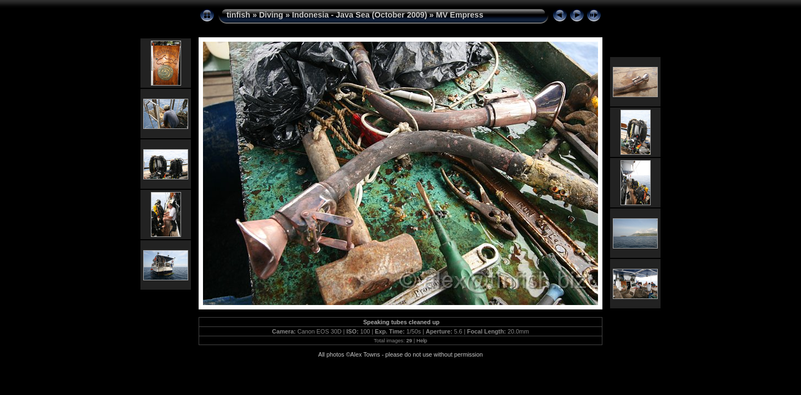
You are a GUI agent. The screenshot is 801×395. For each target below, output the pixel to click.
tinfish (238, 14)
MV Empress (459, 14)
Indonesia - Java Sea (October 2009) (359, 14)
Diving (271, 14)
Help (421, 340)
